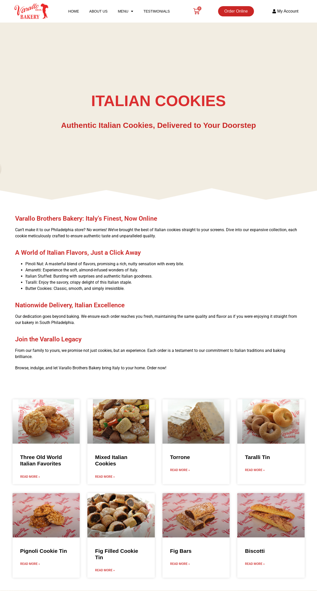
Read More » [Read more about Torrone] (180, 470)
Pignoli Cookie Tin (43, 551)
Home (73, 11)
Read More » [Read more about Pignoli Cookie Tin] (30, 564)
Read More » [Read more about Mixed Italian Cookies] (105, 476)
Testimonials (157, 11)
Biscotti (255, 551)
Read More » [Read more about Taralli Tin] (255, 470)
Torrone (180, 457)
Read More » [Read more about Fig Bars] (180, 564)
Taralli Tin (257, 457)
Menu (125, 11)
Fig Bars (181, 551)
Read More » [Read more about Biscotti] (255, 564)
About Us (98, 11)
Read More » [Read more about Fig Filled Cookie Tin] (105, 570)
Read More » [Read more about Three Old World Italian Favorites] (30, 476)
